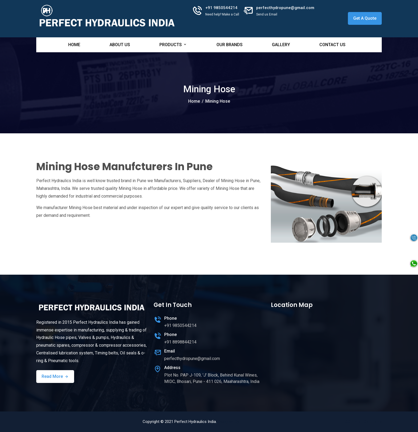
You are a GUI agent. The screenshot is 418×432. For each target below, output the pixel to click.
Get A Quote (364, 18)
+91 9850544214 (221, 7)
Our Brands (229, 44)
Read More (55, 376)
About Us (120, 44)
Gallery (281, 44)
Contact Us (332, 44)
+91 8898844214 (180, 342)
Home (74, 44)
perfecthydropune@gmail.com (285, 7)
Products (173, 44)
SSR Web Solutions (363, 421)
